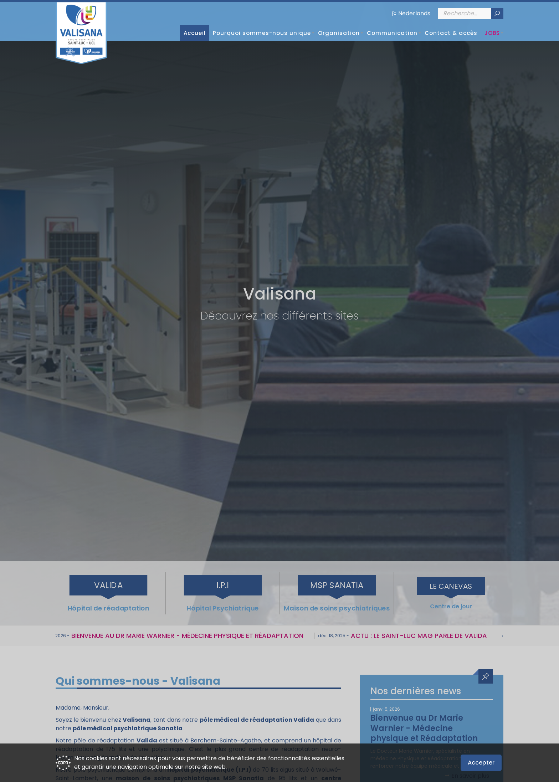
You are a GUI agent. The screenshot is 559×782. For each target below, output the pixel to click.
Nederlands (414, 13)
